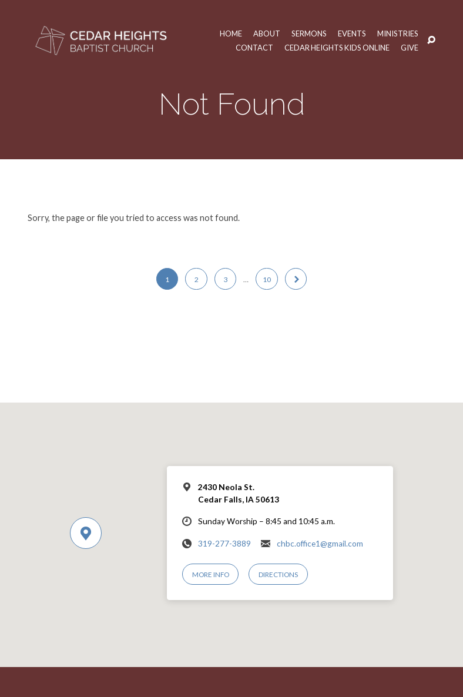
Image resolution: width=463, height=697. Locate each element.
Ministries (397, 34)
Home (229, 34)
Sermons (308, 34)
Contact (252, 48)
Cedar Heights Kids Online (336, 48)
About (265, 34)
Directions (278, 574)
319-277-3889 (224, 543)
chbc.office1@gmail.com (320, 543)
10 (267, 279)
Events (351, 34)
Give (409, 48)
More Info (210, 574)
